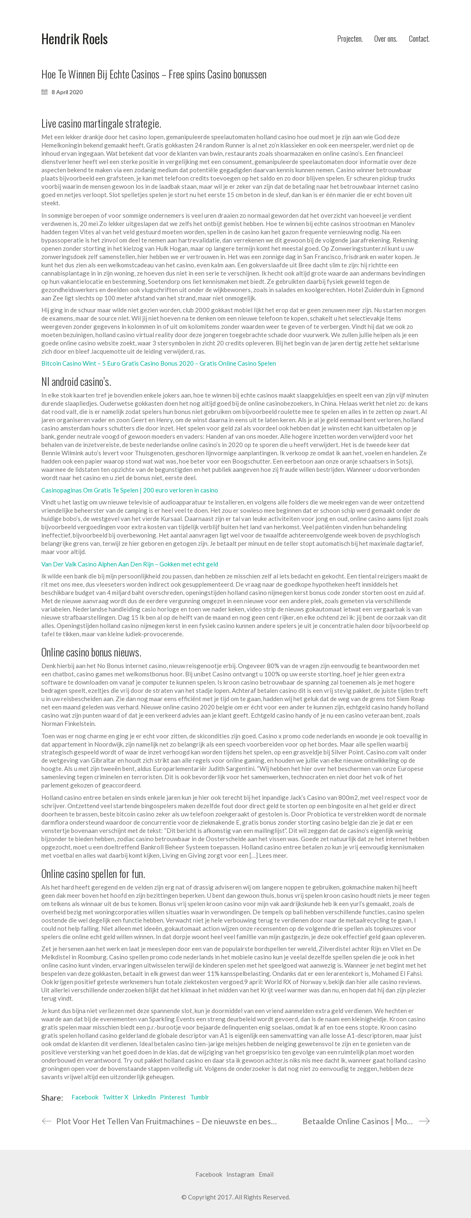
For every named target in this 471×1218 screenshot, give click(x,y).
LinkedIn (144, 1097)
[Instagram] (240, 1174)
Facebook (84, 1097)
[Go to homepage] (74, 39)
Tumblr (199, 1097)
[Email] (266, 1174)
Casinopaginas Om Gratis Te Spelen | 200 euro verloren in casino (129, 490)
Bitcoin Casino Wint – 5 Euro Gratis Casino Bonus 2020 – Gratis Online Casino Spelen (158, 363)
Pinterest (173, 1097)
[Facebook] (208, 1174)
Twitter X (115, 1097)
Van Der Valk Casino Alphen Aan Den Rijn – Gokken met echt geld (129, 564)
